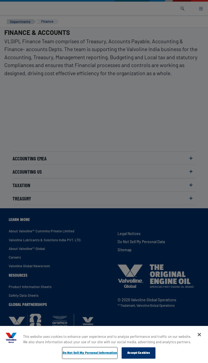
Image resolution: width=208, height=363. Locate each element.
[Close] (199, 335)
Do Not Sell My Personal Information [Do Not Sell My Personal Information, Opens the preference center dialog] (90, 353)
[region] (104, 344)
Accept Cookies (138, 353)
